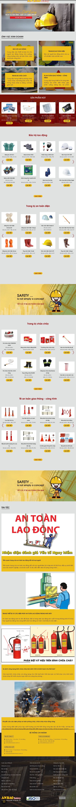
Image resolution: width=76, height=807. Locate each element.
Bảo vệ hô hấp (57, 780)
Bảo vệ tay (4, 771)
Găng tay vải (4, 777)
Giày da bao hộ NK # (35, 780)
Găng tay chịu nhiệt (58, 763)
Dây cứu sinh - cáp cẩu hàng (9, 789)
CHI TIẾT (9, 123)
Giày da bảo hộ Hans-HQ (36, 783)
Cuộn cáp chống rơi (6, 763)
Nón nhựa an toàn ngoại (59, 771)
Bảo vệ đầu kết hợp (58, 777)
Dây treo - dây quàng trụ (36, 774)
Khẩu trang (33, 777)
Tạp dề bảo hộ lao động (7, 783)
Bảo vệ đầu (4, 769)
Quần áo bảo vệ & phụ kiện (37, 789)
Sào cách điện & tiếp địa (59, 769)
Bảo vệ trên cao (34, 786)
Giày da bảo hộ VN (35, 763)
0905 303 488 (70, 798)
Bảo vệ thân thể (5, 786)
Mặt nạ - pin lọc (57, 786)
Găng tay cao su (5, 766)
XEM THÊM (38, 196)
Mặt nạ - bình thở (5, 780)
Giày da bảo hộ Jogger (59, 789)
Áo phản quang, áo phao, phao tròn (11, 774)
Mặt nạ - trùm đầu (58, 783)
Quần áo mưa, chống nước (60, 774)
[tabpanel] (38, 17)
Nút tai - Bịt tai (57, 766)
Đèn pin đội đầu (34, 769)
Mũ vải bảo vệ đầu (35, 771)
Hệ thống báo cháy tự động (37, 766)
